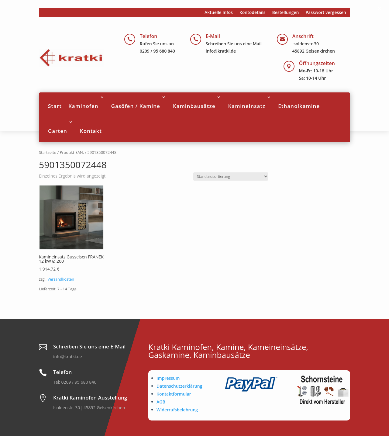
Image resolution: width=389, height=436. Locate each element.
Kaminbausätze (194, 105)
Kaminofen (83, 105)
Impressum (168, 378)
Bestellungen (285, 12)
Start (55, 105)
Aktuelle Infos (219, 12)
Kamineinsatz (246, 105)
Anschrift (303, 36)
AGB (161, 402)
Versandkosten (60, 279)
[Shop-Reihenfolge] (230, 176)
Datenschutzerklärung (179, 386)
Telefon (148, 36)
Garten (57, 130)
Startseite (47, 152)
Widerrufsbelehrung (177, 410)
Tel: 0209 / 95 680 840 (74, 382)
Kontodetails (252, 12)
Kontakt (91, 130)
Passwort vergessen (325, 12)
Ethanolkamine (299, 105)
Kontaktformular (174, 394)
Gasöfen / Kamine (135, 105)
